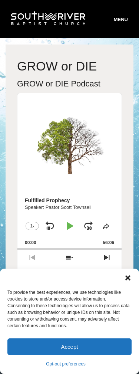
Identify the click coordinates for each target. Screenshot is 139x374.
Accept (69, 347)
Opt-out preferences (66, 364)
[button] (128, 278)
